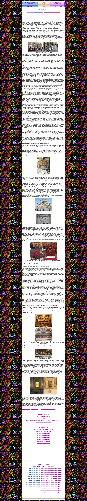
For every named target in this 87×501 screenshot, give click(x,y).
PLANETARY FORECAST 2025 (43, 435)
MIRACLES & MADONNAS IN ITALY (43, 422)
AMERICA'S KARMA (43, 425)
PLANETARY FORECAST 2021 (43, 443)
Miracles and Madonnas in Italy (48, 409)
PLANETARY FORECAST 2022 (43, 441)
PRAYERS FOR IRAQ (43, 427)
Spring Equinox (51, 466)
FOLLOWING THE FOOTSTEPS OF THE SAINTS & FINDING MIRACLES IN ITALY (43, 420)
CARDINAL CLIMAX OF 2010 (43, 464)
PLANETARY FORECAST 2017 (43, 450)
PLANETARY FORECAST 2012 (43, 460)
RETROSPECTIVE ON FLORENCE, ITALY (43, 429)
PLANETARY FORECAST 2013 (43, 458)
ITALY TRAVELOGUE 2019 (43, 416)
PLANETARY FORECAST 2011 (43, 462)
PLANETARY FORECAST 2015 (43, 454)
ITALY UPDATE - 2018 (43, 418)
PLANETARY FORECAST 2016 (43, 452)
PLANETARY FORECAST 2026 (43, 433)
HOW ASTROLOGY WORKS (43, 414)
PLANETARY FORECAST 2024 (43, 437)
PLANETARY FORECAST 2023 (43, 439)
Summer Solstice (50, 468)
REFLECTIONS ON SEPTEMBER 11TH (44, 431)
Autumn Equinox (57, 468)
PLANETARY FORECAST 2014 (43, 456)
